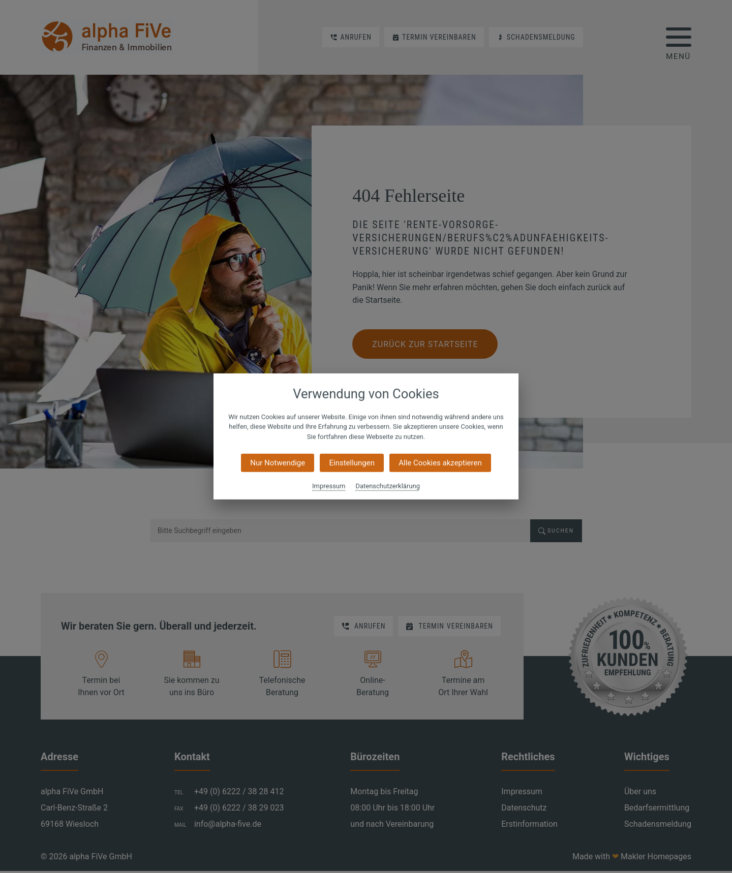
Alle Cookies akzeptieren (440, 462)
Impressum (328, 486)
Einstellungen (352, 462)
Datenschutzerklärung (387, 486)
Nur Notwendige (277, 462)
